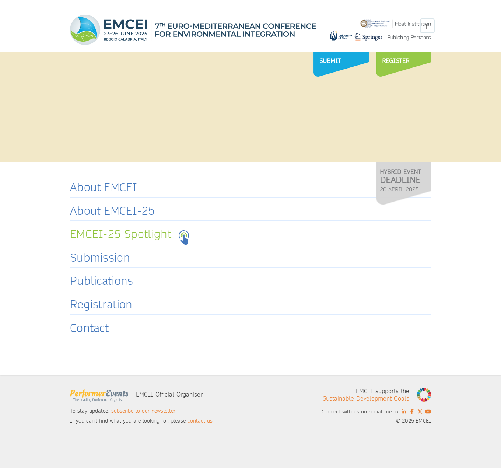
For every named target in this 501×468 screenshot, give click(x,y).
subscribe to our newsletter (143, 411)
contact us (200, 421)
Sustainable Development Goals (366, 398)
